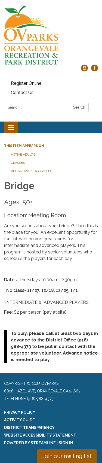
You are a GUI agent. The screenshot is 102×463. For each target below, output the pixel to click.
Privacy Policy (19, 412)
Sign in (66, 443)
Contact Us (22, 92)
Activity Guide (19, 420)
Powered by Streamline (30, 443)
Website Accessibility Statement (40, 435)
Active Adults (23, 154)
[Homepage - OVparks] (51, 35)
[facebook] (94, 69)
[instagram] (84, 69)
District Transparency (29, 427)
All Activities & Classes (31, 171)
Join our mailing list (66, 456)
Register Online (26, 83)
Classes (18, 163)
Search (79, 107)
